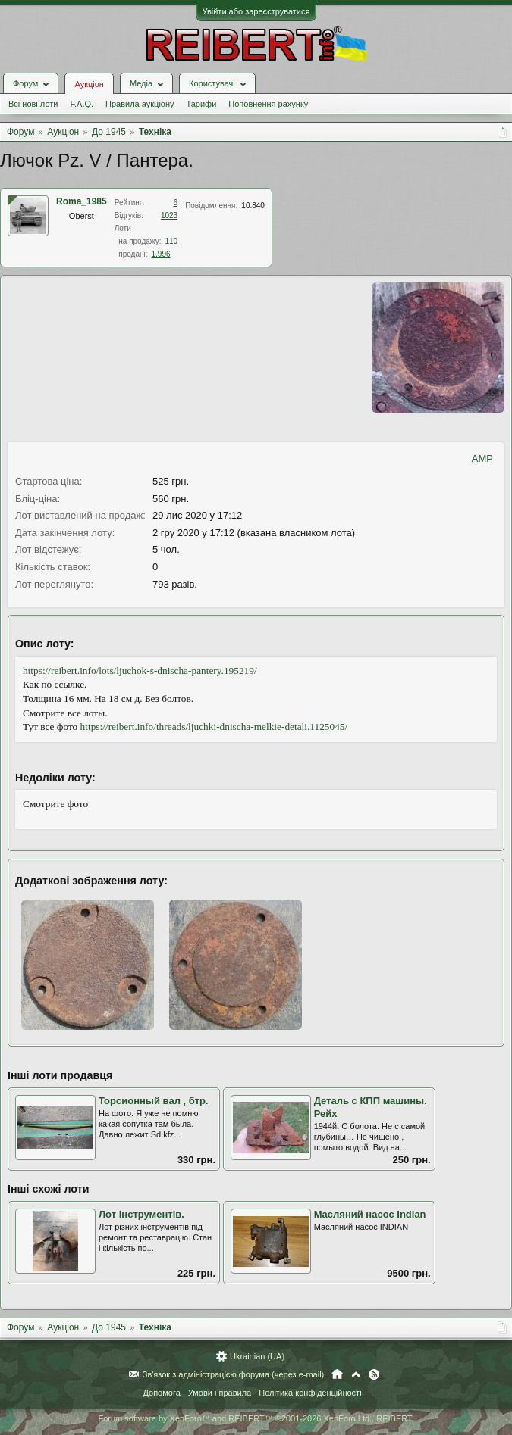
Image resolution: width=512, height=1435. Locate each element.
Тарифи (202, 103)
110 (171, 241)
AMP (482, 458)
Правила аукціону (139, 103)
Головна (337, 1374)
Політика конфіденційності (310, 1392)
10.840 (253, 205)
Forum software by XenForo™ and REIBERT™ (255, 1418)
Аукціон (88, 84)
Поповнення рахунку (268, 103)
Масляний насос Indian (370, 1214)
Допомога (161, 1392)
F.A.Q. (81, 103)
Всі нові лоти (33, 103)
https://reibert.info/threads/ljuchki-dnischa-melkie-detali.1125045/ (214, 726)
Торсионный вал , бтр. (154, 1100)
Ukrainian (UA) (257, 1356)
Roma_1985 (81, 201)
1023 (169, 215)
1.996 (161, 254)
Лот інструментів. (141, 1214)
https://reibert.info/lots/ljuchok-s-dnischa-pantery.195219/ (140, 670)
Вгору (355, 1374)
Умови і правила (219, 1392)
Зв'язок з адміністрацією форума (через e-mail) (234, 1374)
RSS (374, 1374)
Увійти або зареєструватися (256, 11)
